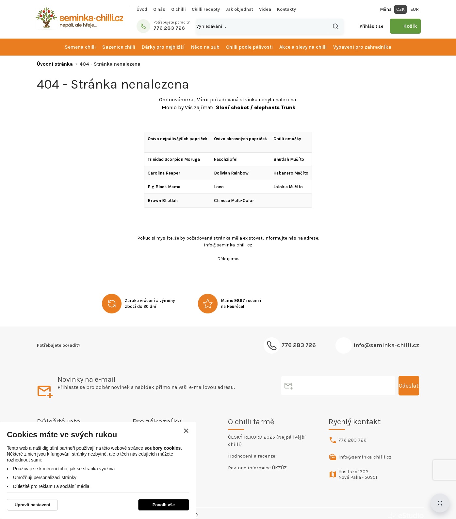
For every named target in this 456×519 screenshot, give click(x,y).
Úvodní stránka (55, 64)
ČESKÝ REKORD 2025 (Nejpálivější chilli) (267, 440)
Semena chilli (80, 47)
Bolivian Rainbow (231, 173)
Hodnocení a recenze (251, 456)
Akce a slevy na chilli (303, 47)
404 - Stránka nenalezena (109, 64)
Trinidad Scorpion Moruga (174, 159)
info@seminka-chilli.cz (386, 345)
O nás (159, 9)
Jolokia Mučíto (288, 186)
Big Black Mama (164, 186)
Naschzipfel (225, 159)
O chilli (178, 9)
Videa (265, 9)
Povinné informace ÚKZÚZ (257, 468)
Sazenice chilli (118, 47)
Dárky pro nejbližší (163, 47)
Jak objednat (239, 9)
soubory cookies (162, 448)
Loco (219, 186)
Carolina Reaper (164, 173)
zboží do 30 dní (140, 306)
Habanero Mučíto (290, 173)
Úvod (142, 9)
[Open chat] (440, 503)
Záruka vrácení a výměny (150, 300)
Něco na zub (205, 47)
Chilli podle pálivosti (249, 47)
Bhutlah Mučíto (288, 159)
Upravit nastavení (32, 504)
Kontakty (286, 9)
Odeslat (409, 385)
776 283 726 (352, 440)
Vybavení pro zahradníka (362, 47)
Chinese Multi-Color (234, 200)
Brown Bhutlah (163, 200)
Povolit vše (164, 504)
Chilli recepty (206, 9)
